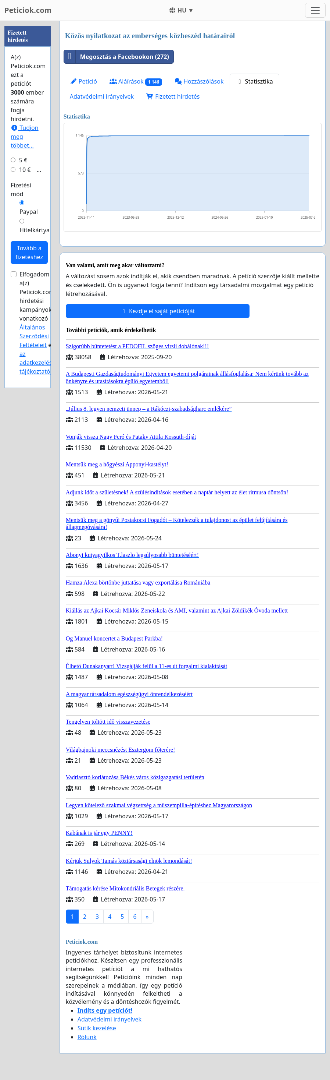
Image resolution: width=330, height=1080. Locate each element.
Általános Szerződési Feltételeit (34, 557)
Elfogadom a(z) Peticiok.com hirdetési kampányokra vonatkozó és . (39, 543)
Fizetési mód (21, 410)
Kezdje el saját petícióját (157, 311)
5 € (23, 381)
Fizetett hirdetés (173, 96)
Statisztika (254, 81)
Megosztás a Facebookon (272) (116, 56)
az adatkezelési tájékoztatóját (38, 583)
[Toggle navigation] (315, 10)
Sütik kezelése (97, 1028)
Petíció (83, 81)
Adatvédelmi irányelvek (102, 96)
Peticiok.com (27, 10)
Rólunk (87, 1037)
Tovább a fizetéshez (29, 473)
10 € (25, 391)
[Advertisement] (27, 131)
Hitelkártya (34, 451)
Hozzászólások (199, 81)
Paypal (28, 432)
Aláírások (136, 81)
